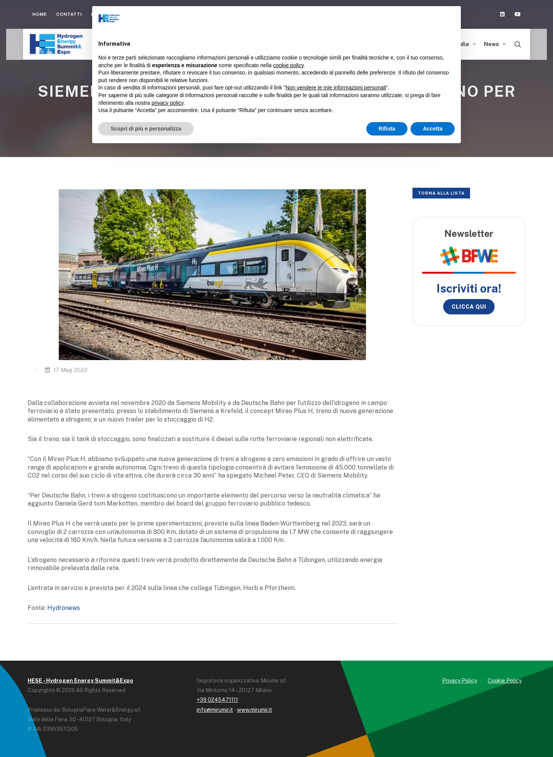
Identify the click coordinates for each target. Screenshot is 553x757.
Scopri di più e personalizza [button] (146, 129)
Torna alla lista (441, 193)
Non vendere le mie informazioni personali (335, 87)
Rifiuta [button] (387, 129)
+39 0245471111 (217, 700)
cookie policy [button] (288, 65)
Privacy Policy (459, 681)
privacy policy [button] (168, 103)
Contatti (69, 14)
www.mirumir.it (254, 710)
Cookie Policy (505, 681)
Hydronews (63, 608)
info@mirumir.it (215, 710)
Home (39, 14)
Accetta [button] (432, 129)
